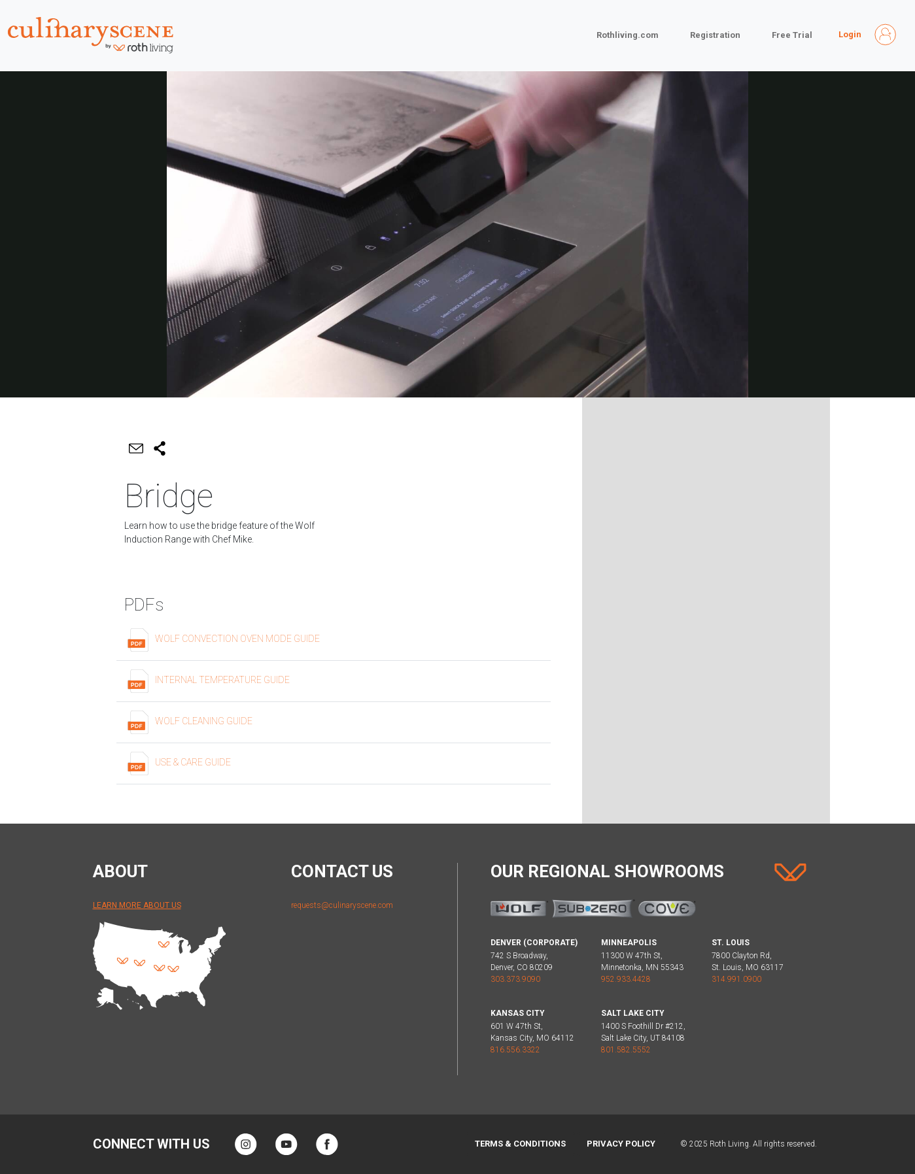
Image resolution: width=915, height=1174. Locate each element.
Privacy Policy (621, 1144)
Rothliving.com (627, 35)
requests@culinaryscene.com (342, 905)
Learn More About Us (137, 905)
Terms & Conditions (520, 1144)
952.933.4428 (626, 979)
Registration (715, 35)
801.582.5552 (626, 1049)
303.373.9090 (515, 979)
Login (849, 34)
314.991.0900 (736, 979)
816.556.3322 (515, 1049)
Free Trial (792, 35)
